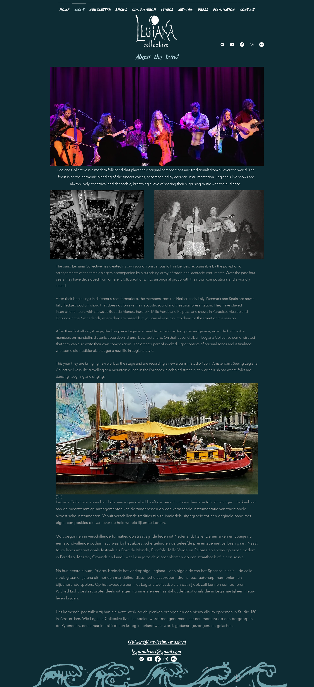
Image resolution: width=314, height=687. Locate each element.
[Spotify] (222, 44)
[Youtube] (232, 44)
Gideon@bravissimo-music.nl (157, 642)
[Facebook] (242, 44)
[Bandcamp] (261, 44)
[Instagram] (251, 44)
